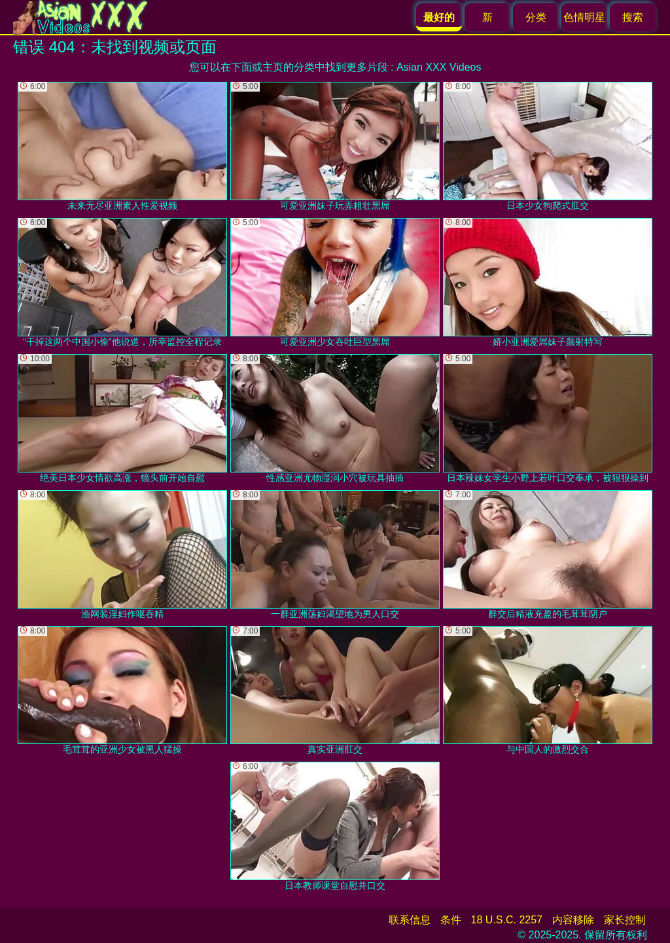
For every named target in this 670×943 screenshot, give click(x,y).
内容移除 (573, 919)
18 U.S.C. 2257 (506, 919)
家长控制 (625, 919)
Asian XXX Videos (439, 67)
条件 (450, 919)
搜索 (632, 17)
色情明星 (584, 17)
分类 (535, 17)
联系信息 (410, 919)
